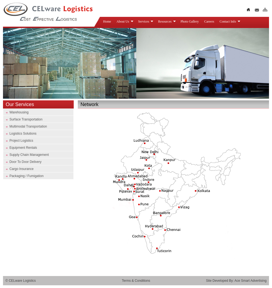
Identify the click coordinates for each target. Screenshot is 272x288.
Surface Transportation (25, 119)
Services (146, 21)
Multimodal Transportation (28, 126)
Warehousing (19, 112)
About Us (124, 21)
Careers (209, 21)
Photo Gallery (190, 21)
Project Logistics (21, 141)
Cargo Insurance (20, 169)
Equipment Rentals (22, 148)
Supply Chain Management (28, 155)
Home (107, 21)
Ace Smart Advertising (250, 281)
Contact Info (230, 21)
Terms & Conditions (136, 281)
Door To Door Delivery (24, 162)
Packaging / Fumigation (26, 176)
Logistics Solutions (23, 133)
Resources (167, 21)
